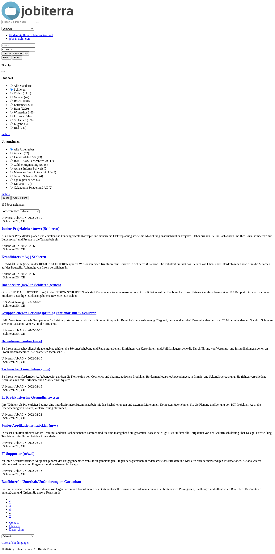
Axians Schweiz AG (28, 176)
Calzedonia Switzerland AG (33, 187)
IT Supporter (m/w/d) (18, 454)
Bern (21, 108)
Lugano (21, 123)
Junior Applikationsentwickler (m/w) (30, 425)
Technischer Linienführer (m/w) (26, 369)
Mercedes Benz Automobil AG (35, 172)
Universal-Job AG (28, 157)
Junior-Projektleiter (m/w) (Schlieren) (30, 229)
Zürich (22, 93)
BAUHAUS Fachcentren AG (34, 160)
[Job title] (18, 45)
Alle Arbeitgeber (24, 149)
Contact (14, 522)
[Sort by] (30, 211)
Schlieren (19, 89)
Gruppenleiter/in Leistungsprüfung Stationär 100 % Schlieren (49, 313)
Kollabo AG (23, 183)
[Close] (3, 71)
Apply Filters (20, 197)
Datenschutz (16, 529)
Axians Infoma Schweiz (30, 168)
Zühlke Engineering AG (31, 164)
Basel (22, 101)
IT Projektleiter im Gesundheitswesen (30, 397)
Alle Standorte (23, 85)
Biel (20, 127)
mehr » (6, 134)
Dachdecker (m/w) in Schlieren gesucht (31, 285)
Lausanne (23, 104)
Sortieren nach (10, 211)
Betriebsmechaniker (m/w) (22, 341)
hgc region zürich (27, 180)
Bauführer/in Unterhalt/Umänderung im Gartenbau (41, 482)
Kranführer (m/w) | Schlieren (24, 257)
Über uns (14, 526)
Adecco (21, 153)
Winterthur (24, 112)
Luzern (23, 116)
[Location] (18, 49)
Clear (6, 197)
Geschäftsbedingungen (15, 542)
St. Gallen (24, 120)
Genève (21, 97)
